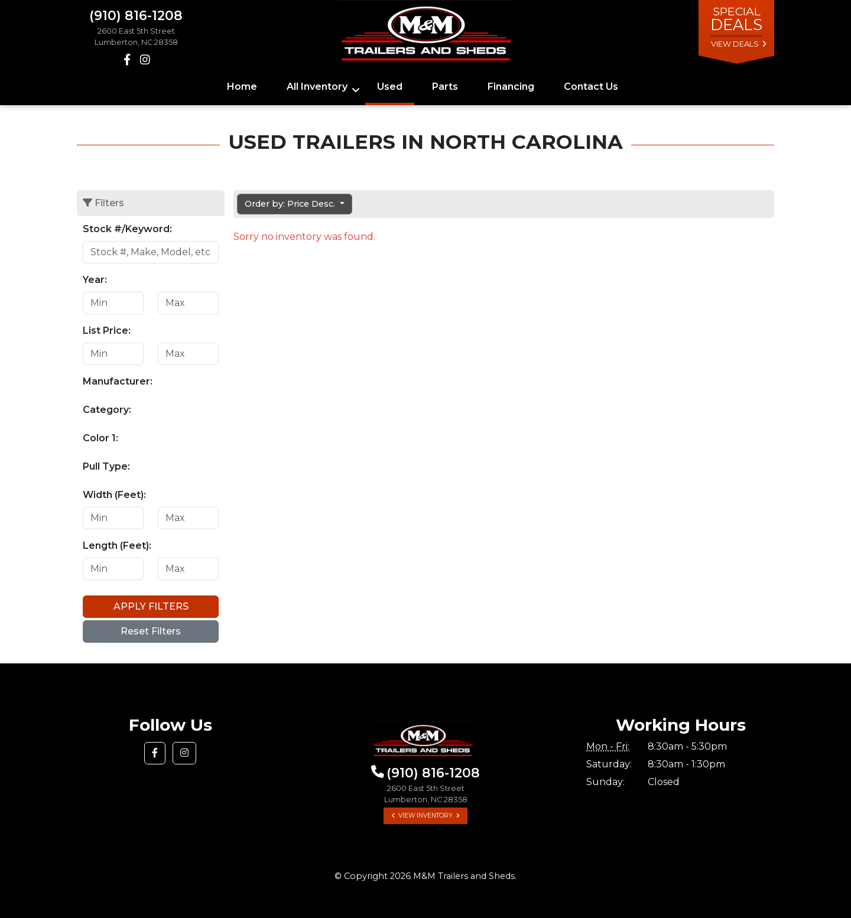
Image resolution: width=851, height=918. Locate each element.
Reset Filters (151, 631)
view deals (735, 44)
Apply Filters (151, 606)
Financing (511, 86)
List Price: (107, 330)
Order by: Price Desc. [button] (291, 203)
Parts (445, 86)
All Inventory (317, 86)
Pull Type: (106, 466)
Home (242, 86)
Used (389, 86)
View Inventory (425, 815)
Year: (95, 279)
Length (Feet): (117, 545)
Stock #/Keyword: (127, 229)
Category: (107, 409)
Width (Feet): (114, 494)
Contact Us (591, 86)
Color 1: (100, 438)
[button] (154, 753)
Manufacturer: (117, 381)
